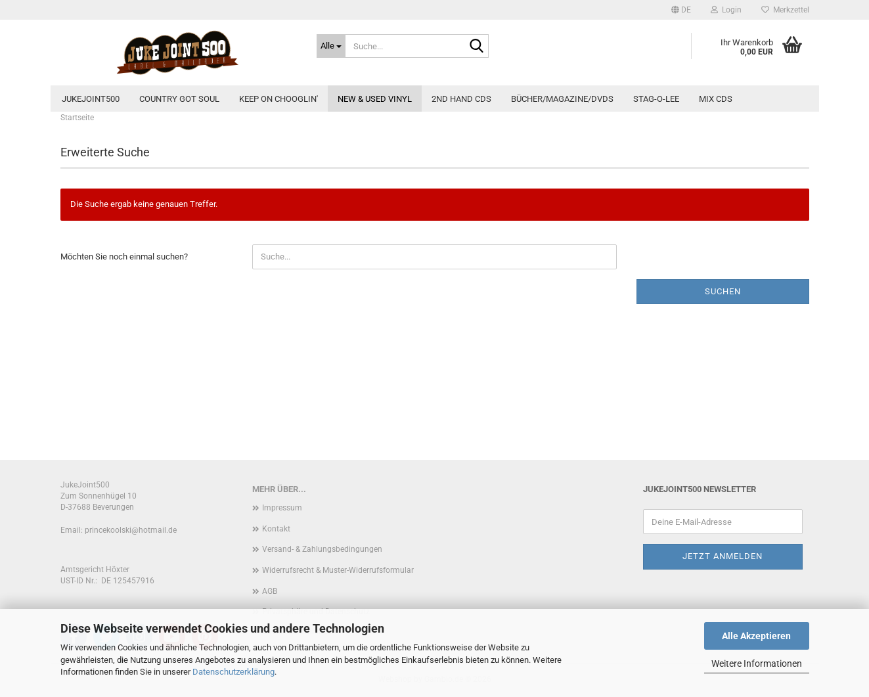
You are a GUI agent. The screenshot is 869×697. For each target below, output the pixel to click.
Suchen (723, 291)
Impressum (282, 507)
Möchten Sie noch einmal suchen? (124, 256)
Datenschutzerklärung (233, 672)
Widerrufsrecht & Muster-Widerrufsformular (338, 570)
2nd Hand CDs (461, 99)
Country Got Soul (179, 99)
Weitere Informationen (756, 663)
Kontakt (276, 528)
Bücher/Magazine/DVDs (562, 99)
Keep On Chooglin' (278, 99)
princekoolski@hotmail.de (131, 530)
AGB (269, 591)
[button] (681, 10)
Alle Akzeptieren (756, 636)
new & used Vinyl (375, 99)
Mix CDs (715, 99)
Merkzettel (785, 9)
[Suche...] (331, 46)
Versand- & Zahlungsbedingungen (322, 549)
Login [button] (726, 9)
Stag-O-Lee (656, 99)
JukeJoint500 (91, 99)
